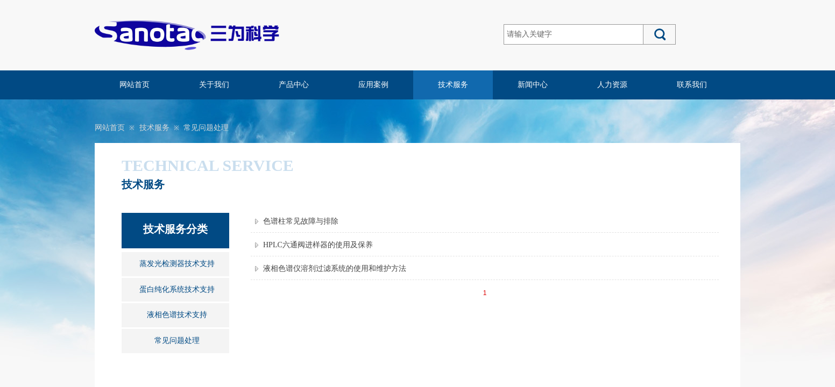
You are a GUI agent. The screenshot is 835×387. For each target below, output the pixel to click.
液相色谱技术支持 (177, 315)
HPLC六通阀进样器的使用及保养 (318, 245)
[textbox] (573, 34)
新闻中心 (533, 85)
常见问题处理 (206, 128)
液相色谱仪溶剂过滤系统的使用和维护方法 (334, 268)
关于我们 (214, 85)
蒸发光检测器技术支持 (177, 264)
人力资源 (612, 85)
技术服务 (453, 85)
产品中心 (294, 85)
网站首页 (134, 85)
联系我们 (692, 85)
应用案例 (373, 85)
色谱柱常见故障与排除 (300, 221)
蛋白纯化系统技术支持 (177, 289)
